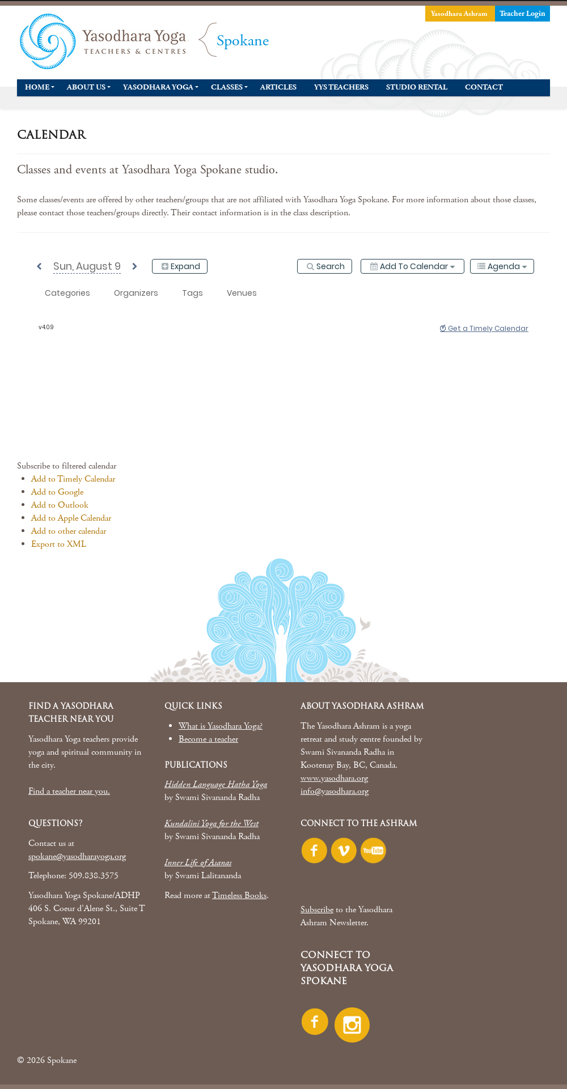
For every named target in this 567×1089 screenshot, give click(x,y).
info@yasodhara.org (335, 791)
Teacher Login (522, 13)
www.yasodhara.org (334, 778)
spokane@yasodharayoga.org (77, 856)
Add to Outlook (59, 505)
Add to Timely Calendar (73, 479)
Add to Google (57, 492)
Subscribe (317, 910)
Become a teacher (208, 739)
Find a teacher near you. (69, 791)
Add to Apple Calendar (71, 518)
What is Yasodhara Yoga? (221, 726)
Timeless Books (239, 895)
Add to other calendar (68, 531)
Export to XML (58, 544)
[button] (66, 466)
